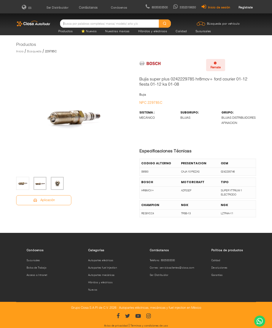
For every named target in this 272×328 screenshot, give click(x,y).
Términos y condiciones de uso (149, 325)
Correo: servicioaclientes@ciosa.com (172, 267)
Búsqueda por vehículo (223, 23)
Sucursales (203, 31)
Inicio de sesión (216, 7)
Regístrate (246, 7)
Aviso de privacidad (116, 325)
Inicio (20, 51)
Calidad (181, 31)
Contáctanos (88, 8)
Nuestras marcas (117, 31)
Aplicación (44, 200)
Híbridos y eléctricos (152, 31)
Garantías (217, 275)
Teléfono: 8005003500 (162, 260)
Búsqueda (34, 51)
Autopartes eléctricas (100, 260)
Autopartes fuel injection (102, 267)
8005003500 (157, 7)
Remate (215, 65)
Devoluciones (219, 267)
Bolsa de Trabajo (37, 267)
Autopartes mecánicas (101, 275)
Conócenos (119, 7)
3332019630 (184, 7)
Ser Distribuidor (57, 7)
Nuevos (92, 289)
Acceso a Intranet (37, 275)
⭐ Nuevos (89, 31)
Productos (65, 31)
